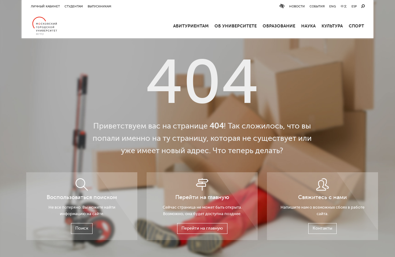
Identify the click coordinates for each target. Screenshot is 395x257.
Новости (297, 6)
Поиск (81, 228)
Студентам (73, 6)
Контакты (322, 228)
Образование (279, 25)
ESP (354, 6)
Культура (332, 25)
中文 (344, 6)
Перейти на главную (202, 228)
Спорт (356, 25)
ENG (332, 6)
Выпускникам (99, 6)
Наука (308, 25)
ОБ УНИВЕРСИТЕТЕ (235, 25)
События (317, 6)
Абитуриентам (191, 25)
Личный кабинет (45, 6)
